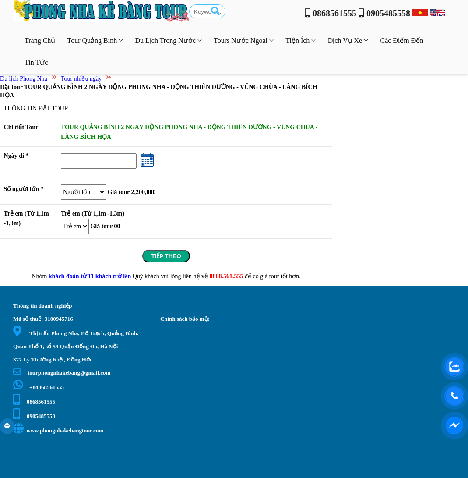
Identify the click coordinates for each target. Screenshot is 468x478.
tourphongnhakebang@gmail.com (61, 372)
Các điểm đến (401, 40)
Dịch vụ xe (348, 40)
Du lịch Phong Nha (23, 78)
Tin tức (36, 62)
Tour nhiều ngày (81, 78)
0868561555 (34, 401)
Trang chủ (40, 40)
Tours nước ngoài (244, 40)
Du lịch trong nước (168, 40)
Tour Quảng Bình (95, 40)
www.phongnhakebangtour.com (58, 430)
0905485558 (34, 416)
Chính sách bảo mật (184, 318)
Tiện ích (300, 40)
